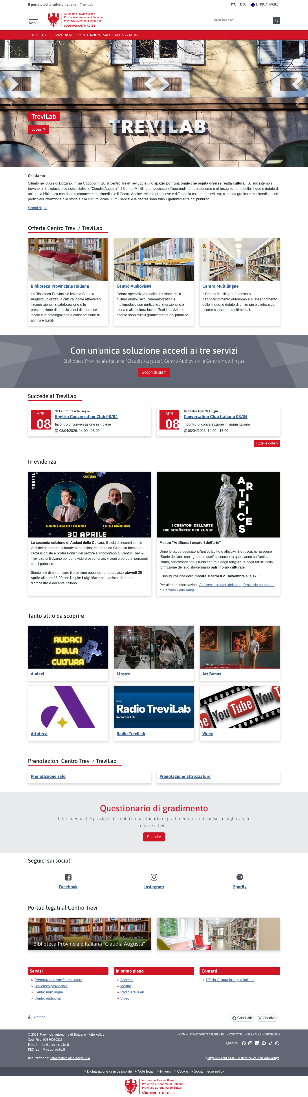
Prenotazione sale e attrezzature (108, 35)
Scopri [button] (39, 129)
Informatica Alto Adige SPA (70, 1058)
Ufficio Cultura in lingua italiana (230, 980)
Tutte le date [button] (267, 443)
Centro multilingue (49, 992)
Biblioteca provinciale (51, 986)
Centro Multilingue (220, 286)
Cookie (181, 1071)
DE (243, 4)
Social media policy (207, 1071)
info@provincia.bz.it (54, 1044)
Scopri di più (37, 208)
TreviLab (38, 35)
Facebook (68, 886)
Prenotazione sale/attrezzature (58, 980)
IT (233, 4)
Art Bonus (211, 673)
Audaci (37, 673)
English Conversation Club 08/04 (86, 416)
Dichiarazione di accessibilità (108, 1071)
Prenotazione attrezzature (185, 776)
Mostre (123, 673)
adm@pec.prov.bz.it (50, 1049)
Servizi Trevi (61, 35)
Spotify (240, 886)
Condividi (242, 1018)
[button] (11, 103)
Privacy (164, 1071)
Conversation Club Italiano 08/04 (216, 416)
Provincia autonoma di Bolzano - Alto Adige (72, 1034)
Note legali (144, 1071)
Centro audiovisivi (48, 998)
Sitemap (38, 1017)
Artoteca (39, 733)
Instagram (154, 886)
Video (207, 733)
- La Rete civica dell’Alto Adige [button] (242, 1058)
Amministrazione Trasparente (200, 1034)
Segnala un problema (262, 1034)
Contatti (234, 1034)
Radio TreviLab (131, 733)
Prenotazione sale (48, 776)
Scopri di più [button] (154, 372)
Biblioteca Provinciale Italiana (60, 286)
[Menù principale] (33, 20)
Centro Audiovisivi (134, 286)
